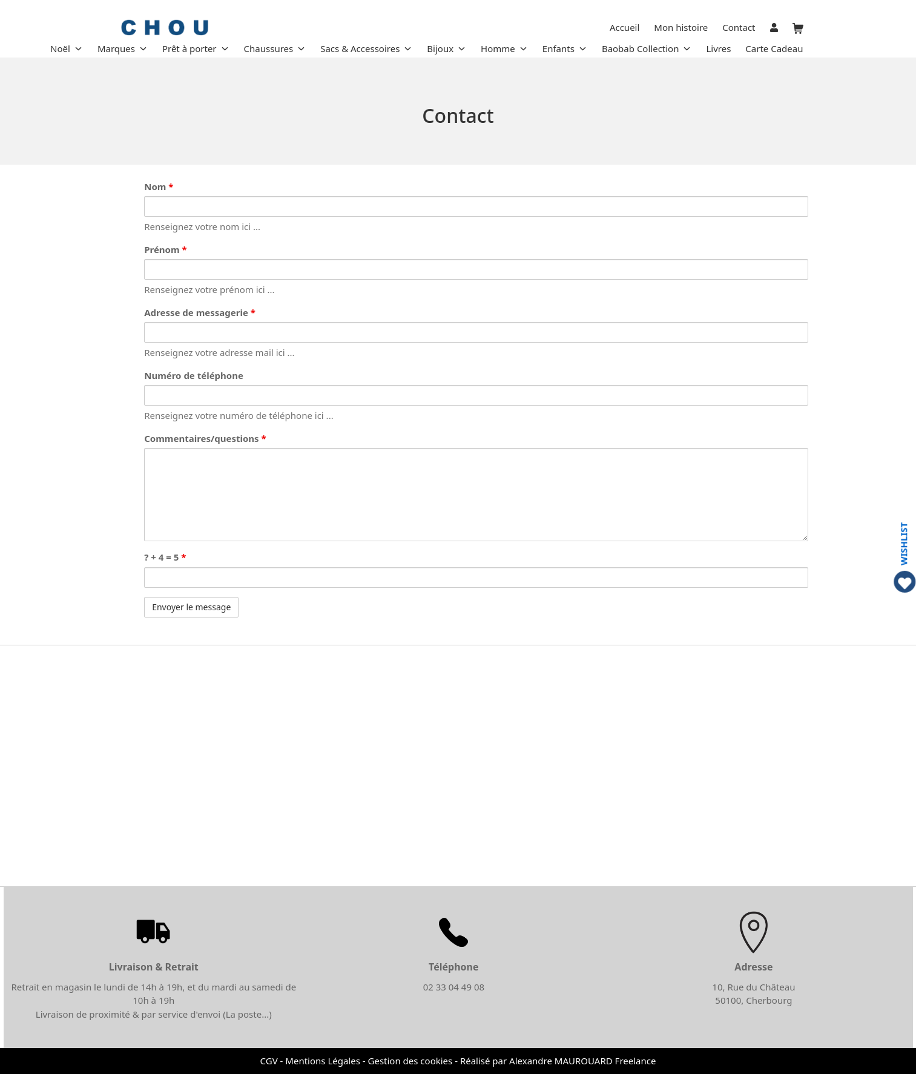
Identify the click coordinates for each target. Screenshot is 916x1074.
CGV (269, 1061)
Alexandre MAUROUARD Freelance (582, 1061)
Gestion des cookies (410, 1061)
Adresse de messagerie (199, 312)
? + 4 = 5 (165, 557)
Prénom (165, 249)
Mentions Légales (322, 1061)
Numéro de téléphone (193, 375)
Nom (158, 186)
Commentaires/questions (205, 438)
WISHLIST (904, 543)
